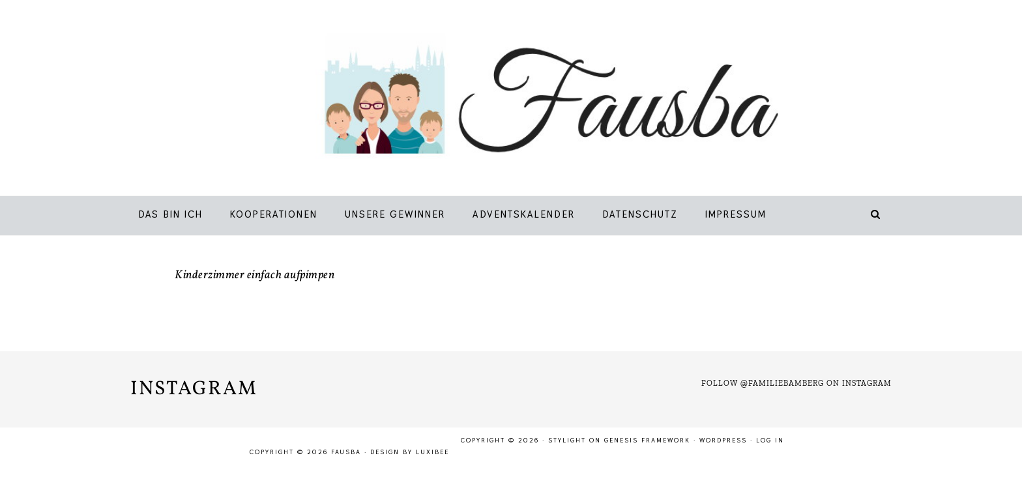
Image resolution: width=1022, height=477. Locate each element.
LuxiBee (432, 452)
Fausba (530, 101)
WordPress (723, 440)
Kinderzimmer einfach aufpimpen (254, 275)
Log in (770, 440)
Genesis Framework (647, 440)
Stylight (567, 440)
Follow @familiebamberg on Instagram (796, 383)
